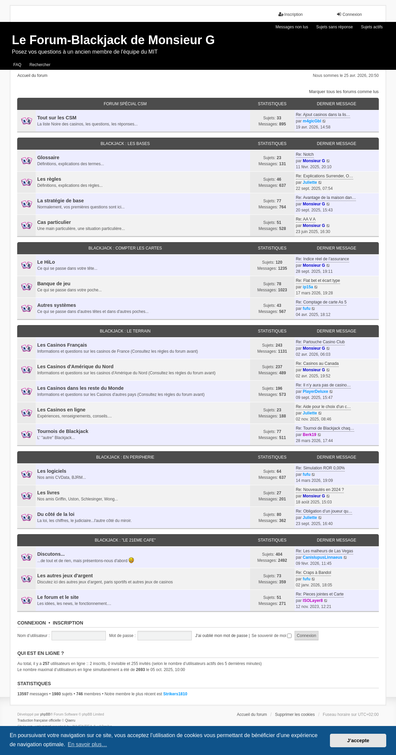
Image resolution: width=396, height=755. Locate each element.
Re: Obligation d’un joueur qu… (324, 511)
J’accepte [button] (358, 740)
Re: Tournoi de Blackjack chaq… (325, 428)
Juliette (310, 182)
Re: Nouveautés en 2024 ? (320, 489)
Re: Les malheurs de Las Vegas (324, 551)
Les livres (48, 492)
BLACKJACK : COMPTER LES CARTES (125, 248)
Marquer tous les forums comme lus (344, 91)
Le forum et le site (58, 597)
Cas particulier (54, 222)
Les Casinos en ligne (61, 409)
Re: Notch (305, 154)
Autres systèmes (56, 305)
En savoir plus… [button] (87, 744)
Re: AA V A (306, 219)
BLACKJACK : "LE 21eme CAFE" (125, 540)
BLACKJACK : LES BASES (125, 143)
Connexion (31, 623)
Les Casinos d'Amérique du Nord (75, 366)
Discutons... (51, 554)
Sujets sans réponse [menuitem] (334, 27)
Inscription (68, 623)
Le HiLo (46, 262)
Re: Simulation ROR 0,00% (320, 468)
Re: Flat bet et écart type (318, 280)
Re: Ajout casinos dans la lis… (323, 114)
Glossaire (48, 157)
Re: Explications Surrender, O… (324, 176)
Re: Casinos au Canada (317, 363)
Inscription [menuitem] (290, 14)
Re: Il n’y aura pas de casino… (323, 385)
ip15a (308, 287)
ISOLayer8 (313, 600)
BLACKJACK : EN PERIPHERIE (125, 457)
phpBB (45, 714)
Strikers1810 (175, 694)
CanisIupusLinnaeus (322, 557)
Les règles (49, 179)
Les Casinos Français (62, 345)
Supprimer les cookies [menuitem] (295, 714)
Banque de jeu (53, 283)
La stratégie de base (60, 200)
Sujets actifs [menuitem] (372, 27)
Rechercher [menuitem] (39, 64)
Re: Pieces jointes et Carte (320, 594)
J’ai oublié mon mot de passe (221, 635)
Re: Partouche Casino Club (320, 342)
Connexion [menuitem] (349, 14)
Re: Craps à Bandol (313, 572)
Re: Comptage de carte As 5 (321, 302)
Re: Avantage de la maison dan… (326, 197)
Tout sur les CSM (56, 117)
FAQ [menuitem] (17, 64)
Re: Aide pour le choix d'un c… (323, 406)
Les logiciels (51, 471)
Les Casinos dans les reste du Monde (80, 388)
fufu (306, 308)
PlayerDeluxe (315, 391)
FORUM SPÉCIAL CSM (125, 103)
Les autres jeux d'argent (65, 575)
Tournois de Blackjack (62, 431)
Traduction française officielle (39, 720)
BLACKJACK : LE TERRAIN (125, 331)
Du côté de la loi (55, 514)
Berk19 (309, 434)
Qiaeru (70, 720)
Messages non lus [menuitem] (291, 27)
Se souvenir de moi (271, 635)
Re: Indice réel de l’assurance (322, 259)
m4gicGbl (312, 121)
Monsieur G (314, 160)
